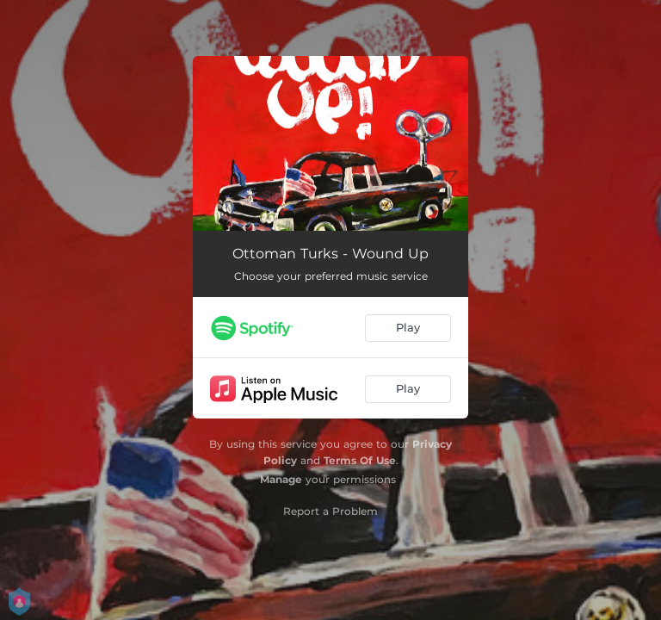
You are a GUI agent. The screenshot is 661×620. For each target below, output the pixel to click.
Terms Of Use (360, 460)
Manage (281, 479)
